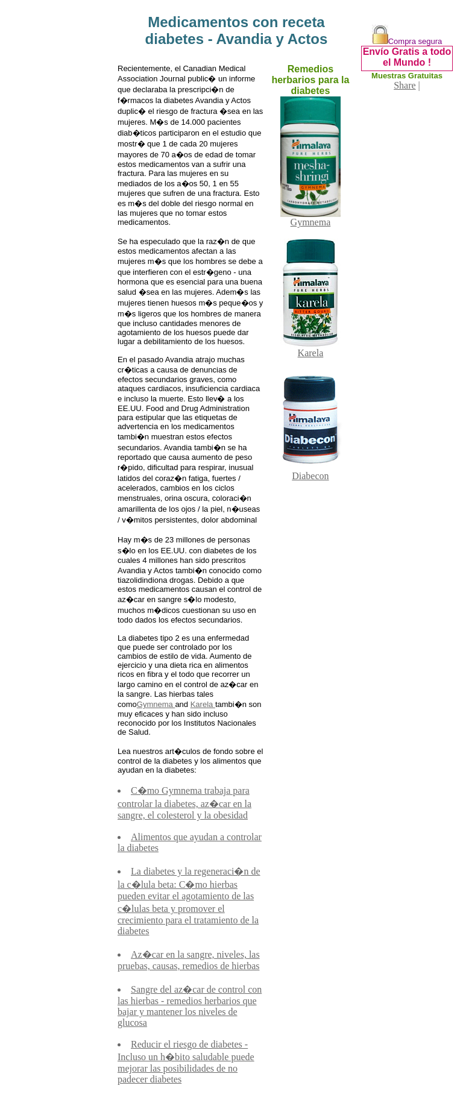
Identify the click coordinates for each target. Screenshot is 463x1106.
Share (404, 85)
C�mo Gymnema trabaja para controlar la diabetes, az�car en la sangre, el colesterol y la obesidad (184, 802)
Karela (203, 704)
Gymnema (156, 704)
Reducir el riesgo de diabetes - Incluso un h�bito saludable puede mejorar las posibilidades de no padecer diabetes (186, 1061)
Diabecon (310, 471)
